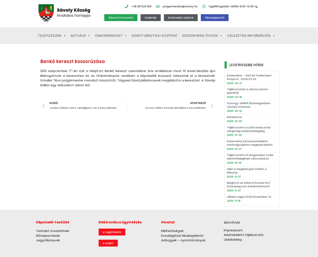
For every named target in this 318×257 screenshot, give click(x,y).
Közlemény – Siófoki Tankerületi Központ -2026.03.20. (249, 77)
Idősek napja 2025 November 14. (249, 197)
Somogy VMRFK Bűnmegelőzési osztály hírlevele (248, 105)
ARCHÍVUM (232, 222)
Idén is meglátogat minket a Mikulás (246, 171)
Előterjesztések (48, 235)
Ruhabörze (234, 117)
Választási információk (251, 36)
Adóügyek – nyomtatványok (183, 240)
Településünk (52, 36)
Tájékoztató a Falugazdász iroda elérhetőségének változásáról (250, 157)
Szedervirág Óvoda (202, 36)
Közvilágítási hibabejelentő (182, 235)
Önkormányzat (111, 36)
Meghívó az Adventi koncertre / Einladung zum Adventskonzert (249, 184)
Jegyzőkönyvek (48, 240)
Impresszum (233, 230)
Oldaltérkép (233, 239)
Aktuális (80, 36)
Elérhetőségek (172, 231)
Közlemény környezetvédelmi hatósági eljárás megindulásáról (250, 143)
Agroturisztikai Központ (155, 35)
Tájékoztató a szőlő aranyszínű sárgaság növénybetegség (249, 129)
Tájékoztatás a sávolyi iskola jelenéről (247, 91)
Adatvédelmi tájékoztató (244, 235)
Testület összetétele (52, 231)
